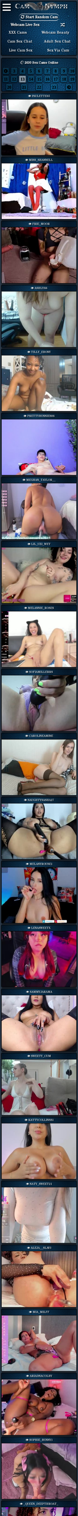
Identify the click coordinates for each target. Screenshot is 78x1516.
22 (39, 87)
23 (54, 87)
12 (14, 79)
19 (72, 79)
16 (47, 79)
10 (72, 71)
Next (69, 767)
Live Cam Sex (21, 50)
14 (31, 79)
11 (6, 79)
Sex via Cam (58, 50)
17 (56, 79)
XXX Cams (18, 32)
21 (24, 87)
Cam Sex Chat (19, 41)
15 (39, 79)
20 (9, 87)
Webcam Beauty (55, 32)
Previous (8, 767)
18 (64, 79)
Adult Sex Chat (57, 41)
